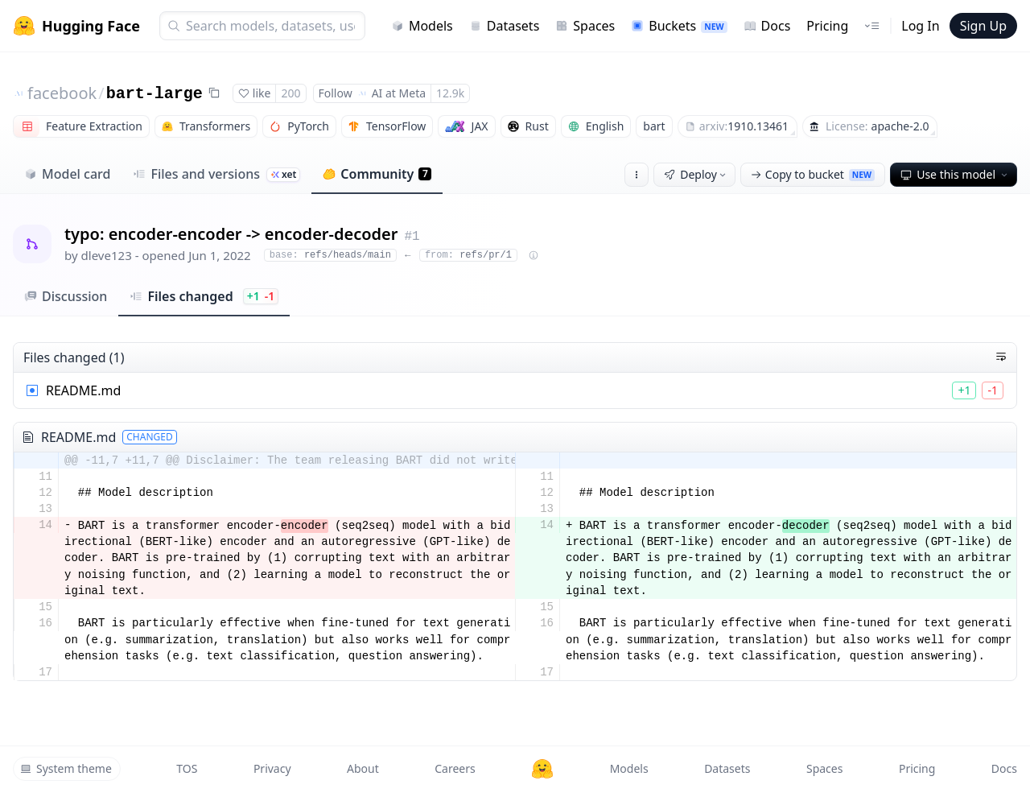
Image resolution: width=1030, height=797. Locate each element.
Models (422, 26)
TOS (186, 768)
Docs (767, 26)
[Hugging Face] (542, 769)
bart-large (154, 94)
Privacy (272, 768)
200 (290, 93)
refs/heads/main (330, 255)
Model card (67, 174)
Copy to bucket (813, 174)
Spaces (585, 26)
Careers (455, 768)
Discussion (65, 296)
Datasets (504, 26)
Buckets (679, 26)
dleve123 (106, 255)
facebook (62, 93)
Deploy (696, 174)
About (363, 768)
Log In (920, 26)
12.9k (450, 93)
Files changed (204, 296)
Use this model (955, 174)
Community (377, 174)
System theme (66, 768)
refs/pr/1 (468, 255)
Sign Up (983, 26)
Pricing (827, 26)
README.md (83, 390)
